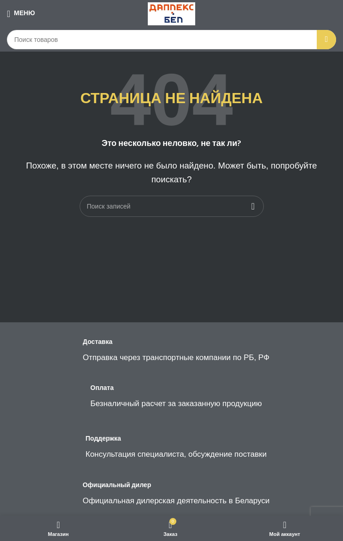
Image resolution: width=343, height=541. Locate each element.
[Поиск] (171, 39)
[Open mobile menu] (21, 14)
